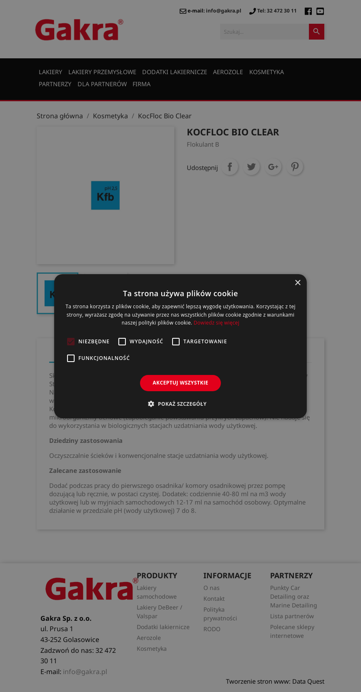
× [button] (297, 283)
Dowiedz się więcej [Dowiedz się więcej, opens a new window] (217, 322)
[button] (180, 404)
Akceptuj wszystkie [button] (180, 382)
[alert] (180, 346)
